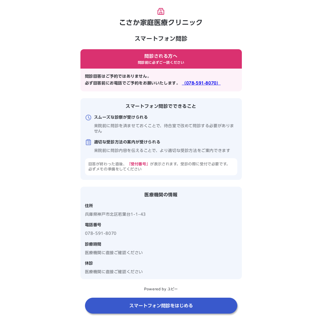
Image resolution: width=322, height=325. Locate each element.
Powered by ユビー (161, 289)
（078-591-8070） (201, 83)
